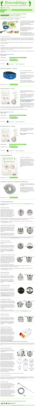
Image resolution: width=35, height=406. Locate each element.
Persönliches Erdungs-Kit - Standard (10, 19)
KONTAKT (2, 11)
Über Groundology (3, 401)
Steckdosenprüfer (10, 250)
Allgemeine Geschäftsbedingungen (17, 401)
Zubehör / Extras (17, 15)
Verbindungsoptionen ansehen (12, 58)
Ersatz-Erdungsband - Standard (8, 68)
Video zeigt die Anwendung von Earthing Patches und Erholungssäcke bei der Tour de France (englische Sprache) (27, 100)
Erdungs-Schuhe (12, 15)
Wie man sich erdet (27, 203)
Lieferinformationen (9, 401)
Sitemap (24, 401)
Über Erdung (2, 204)
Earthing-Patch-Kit (16, 17)
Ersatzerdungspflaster (22, 17)
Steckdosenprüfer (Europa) (15, 237)
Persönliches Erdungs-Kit (4, 17)
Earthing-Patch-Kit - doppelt (7, 126)
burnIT (20, 405)
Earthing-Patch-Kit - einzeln (7, 88)
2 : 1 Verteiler (24, 191)
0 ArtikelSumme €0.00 (8, 7)
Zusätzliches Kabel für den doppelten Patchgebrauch (14, 181)
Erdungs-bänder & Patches (5, 15)
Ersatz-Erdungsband (10, 17)
